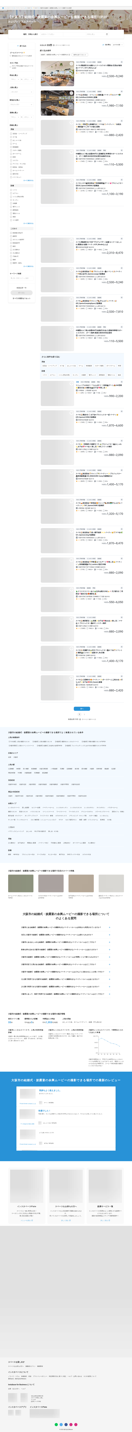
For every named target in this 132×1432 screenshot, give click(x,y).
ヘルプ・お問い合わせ (75, 1376)
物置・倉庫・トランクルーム (88, 820)
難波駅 (107, 769)
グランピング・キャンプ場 (77, 815)
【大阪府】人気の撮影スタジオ (42, 741)
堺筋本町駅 (11, 773)
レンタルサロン (89, 807)
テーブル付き (41, 854)
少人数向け (11, 843)
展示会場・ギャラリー (15, 815)
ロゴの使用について (90, 1376)
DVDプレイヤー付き (73, 854)
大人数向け (91, 843)
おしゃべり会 (71, 366)
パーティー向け (43, 843)
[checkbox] (11, 133)
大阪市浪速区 (42, 784)
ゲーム (81, 366)
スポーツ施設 (93, 815)
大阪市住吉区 (75, 784)
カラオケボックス (61, 815)
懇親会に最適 (31, 843)
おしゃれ (29, 831)
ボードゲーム (111, 366)
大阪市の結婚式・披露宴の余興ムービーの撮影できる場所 (56, 8)
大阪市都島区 (53, 784)
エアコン (53, 375)
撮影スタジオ (12, 811)
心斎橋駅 (11, 769)
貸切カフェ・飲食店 (118, 811)
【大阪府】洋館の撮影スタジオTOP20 (93, 741)
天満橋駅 (37, 773)
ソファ (45, 375)
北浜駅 (113, 769)
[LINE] (56, 1424)
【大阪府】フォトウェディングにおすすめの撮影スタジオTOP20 (85, 745)
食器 (119, 375)
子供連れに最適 (56, 843)
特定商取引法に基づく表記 (57, 1376)
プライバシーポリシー (40, 1376)
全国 (9, 757)
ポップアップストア (31, 815)
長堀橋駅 (34, 769)
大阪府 (29, 8)
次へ (82, 709)
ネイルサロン (101, 807)
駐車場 (102, 820)
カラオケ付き (86, 854)
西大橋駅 (84, 769)
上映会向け (66, 843)
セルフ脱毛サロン (71, 820)
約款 (30, 1376)
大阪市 (10, 796)
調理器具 (102, 375)
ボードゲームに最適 (79, 843)
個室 (9, 854)
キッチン (75, 375)
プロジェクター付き (28, 854)
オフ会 (62, 366)
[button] (66, 928)
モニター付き (52, 854)
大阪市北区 (22, 784)
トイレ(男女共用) (64, 375)
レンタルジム (104, 815)
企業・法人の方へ (14, 1389)
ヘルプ (23, 1389)
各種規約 (24, 1376)
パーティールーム (20, 8)
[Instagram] (71, 1424)
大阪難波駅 (28, 773)
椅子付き (62, 854)
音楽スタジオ (23, 811)
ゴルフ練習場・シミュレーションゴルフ (43, 820)
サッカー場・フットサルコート (18, 820)
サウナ (61, 820)
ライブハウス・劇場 (46, 815)
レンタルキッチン (62, 807)
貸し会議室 (25, 807)
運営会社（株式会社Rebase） (17, 1379)
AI (121, 62)
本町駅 (18, 769)
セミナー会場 (36, 807)
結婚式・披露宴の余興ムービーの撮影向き (55, 55)
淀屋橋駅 (69, 769)
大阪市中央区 (12, 784)
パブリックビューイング (16, 831)
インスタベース (7, 8)
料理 (119, 366)
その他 (109, 820)
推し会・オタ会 (53, 831)
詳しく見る (66, 1220)
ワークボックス (74, 811)
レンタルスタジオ (76, 807)
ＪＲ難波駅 (53, 769)
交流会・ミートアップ (50, 366)
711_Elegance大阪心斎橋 (27, 1124)
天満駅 (62, 769)
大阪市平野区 (64, 784)
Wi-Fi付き (16, 854)
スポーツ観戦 (99, 366)
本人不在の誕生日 (40, 831)
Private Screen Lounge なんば (28, 1103)
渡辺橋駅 (45, 773)
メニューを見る (27, 1220)
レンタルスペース (14, 807)
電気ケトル (111, 375)
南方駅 (77, 769)
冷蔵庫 (83, 375)
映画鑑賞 (89, 366)
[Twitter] (61, 1424)
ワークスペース (61, 811)
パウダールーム (113, 807)
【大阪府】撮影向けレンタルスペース (66, 741)
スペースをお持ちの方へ (16, 1366)
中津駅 (20, 773)
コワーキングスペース (102, 811)
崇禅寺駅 (99, 769)
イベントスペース (48, 811)
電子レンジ (92, 375)
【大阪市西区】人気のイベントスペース (21, 745)
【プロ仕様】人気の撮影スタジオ (19, 741)
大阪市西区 (32, 784)
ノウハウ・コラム (14, 1376)
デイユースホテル (87, 811)
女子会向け (21, 843)
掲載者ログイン (30, 1366)
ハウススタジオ (35, 811)
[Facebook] (66, 1424)
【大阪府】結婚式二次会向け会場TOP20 (49, 745)
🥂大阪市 (35, 8)
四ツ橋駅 (26, 769)
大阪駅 (92, 769)
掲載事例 (40, 1366)
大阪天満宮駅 (43, 769)
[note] (75, 1424)
